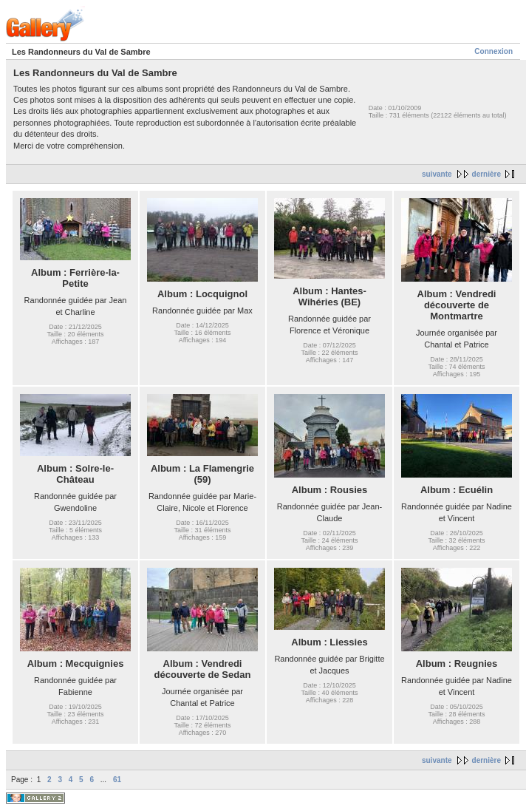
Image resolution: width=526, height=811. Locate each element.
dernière (486, 174)
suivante (437, 174)
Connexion (493, 51)
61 (117, 780)
